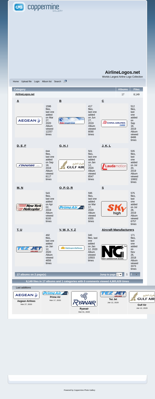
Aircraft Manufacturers (118, 229)
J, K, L (106, 145)
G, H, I (63, 145)
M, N (20, 187)
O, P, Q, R (66, 187)
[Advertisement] (77, 41)
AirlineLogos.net (25, 94)
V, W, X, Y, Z (67, 229)
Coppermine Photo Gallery (84, 390)
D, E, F (21, 145)
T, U (19, 229)
